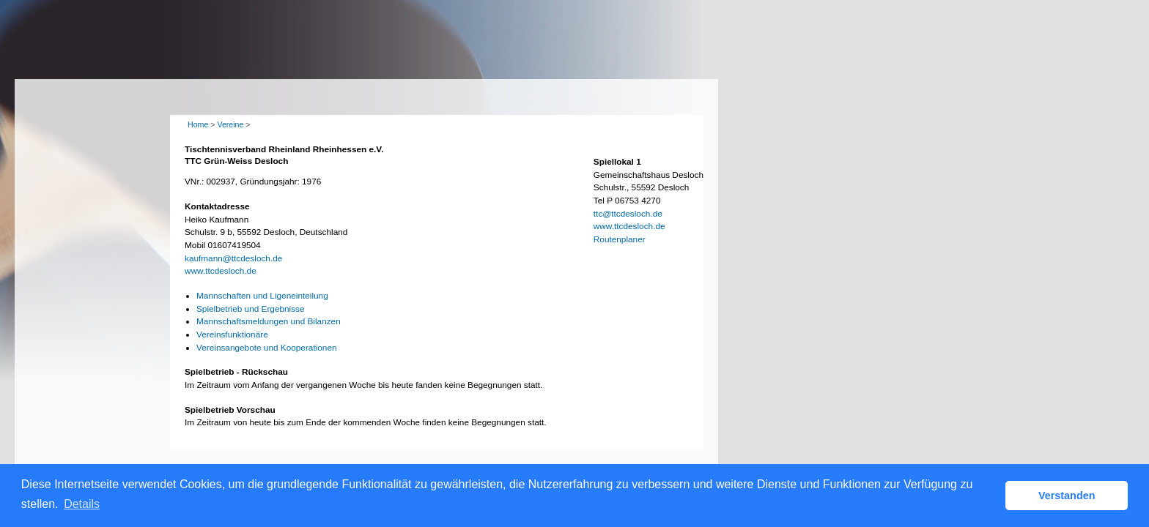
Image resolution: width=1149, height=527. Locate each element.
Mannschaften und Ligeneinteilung (262, 296)
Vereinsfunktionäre (232, 334)
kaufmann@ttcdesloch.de (233, 258)
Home (198, 124)
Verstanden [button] (1067, 495)
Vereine (230, 124)
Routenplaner (620, 239)
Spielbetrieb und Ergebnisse (250, 309)
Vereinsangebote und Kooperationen (266, 348)
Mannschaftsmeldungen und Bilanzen (268, 321)
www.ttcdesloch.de (220, 271)
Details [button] (82, 504)
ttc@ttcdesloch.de (628, 214)
